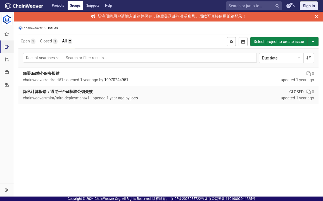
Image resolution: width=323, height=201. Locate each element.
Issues (53, 28)
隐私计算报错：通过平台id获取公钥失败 (58, 91)
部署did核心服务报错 (41, 73)
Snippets (92, 6)
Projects (58, 6)
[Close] (316, 16)
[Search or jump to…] (255, 6)
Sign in (309, 6)
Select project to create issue (279, 41)
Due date (281, 58)
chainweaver (30, 28)
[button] (7, 190)
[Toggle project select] (313, 41)
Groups (75, 6)
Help (108, 6)
